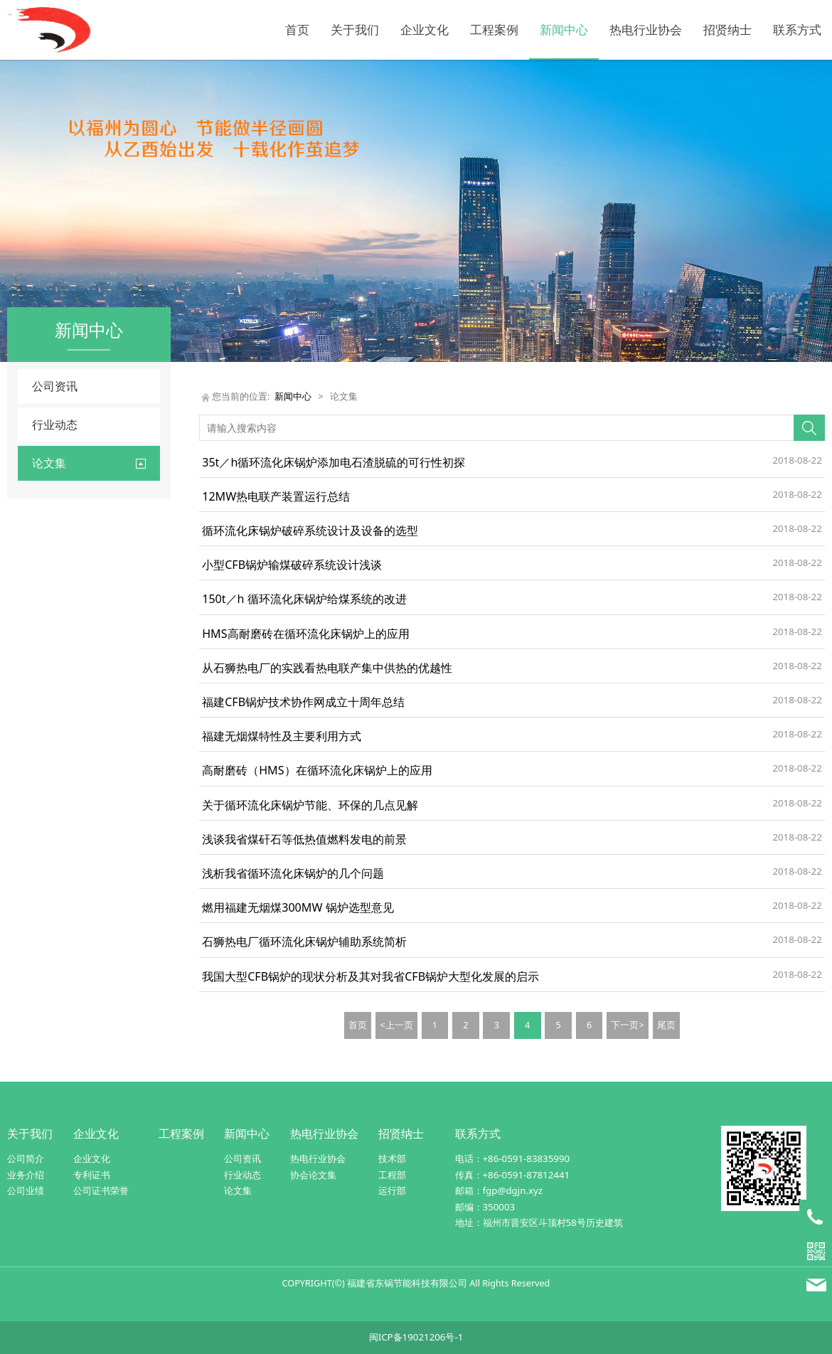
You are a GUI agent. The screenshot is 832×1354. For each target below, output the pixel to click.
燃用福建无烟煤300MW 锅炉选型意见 (297, 907)
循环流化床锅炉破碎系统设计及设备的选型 (310, 530)
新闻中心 (564, 29)
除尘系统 (52, 524)
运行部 (392, 1190)
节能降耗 (52, 621)
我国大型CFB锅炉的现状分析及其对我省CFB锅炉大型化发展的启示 (370, 976)
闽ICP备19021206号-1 (416, 1337)
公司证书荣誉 (101, 1190)
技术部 (392, 1158)
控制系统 (52, 645)
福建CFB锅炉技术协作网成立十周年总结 (303, 702)
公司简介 (25, 1158)
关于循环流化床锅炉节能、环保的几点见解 (310, 805)
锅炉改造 (52, 573)
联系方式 (797, 29)
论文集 (238, 1190)
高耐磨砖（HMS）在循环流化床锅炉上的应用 (317, 770)
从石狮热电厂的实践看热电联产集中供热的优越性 (327, 668)
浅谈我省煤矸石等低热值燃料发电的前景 (304, 839)
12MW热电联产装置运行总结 (276, 496)
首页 (297, 29)
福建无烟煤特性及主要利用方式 (281, 736)
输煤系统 (52, 694)
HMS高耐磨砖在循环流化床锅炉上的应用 (305, 633)
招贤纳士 (727, 29)
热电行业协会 (645, 29)
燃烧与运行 (57, 670)
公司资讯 (55, 386)
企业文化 (424, 29)
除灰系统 (52, 548)
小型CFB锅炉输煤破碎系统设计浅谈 (292, 564)
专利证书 (91, 1174)
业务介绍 (25, 1174)
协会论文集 (313, 1174)
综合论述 (52, 718)
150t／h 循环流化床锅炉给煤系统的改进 (304, 599)
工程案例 (494, 29)
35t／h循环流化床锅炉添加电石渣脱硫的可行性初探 (333, 462)
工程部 (392, 1174)
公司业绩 (25, 1190)
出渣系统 (52, 499)
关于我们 (355, 29)
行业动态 (55, 424)
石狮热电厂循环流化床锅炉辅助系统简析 (304, 941)
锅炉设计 (52, 597)
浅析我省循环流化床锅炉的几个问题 (293, 873)
